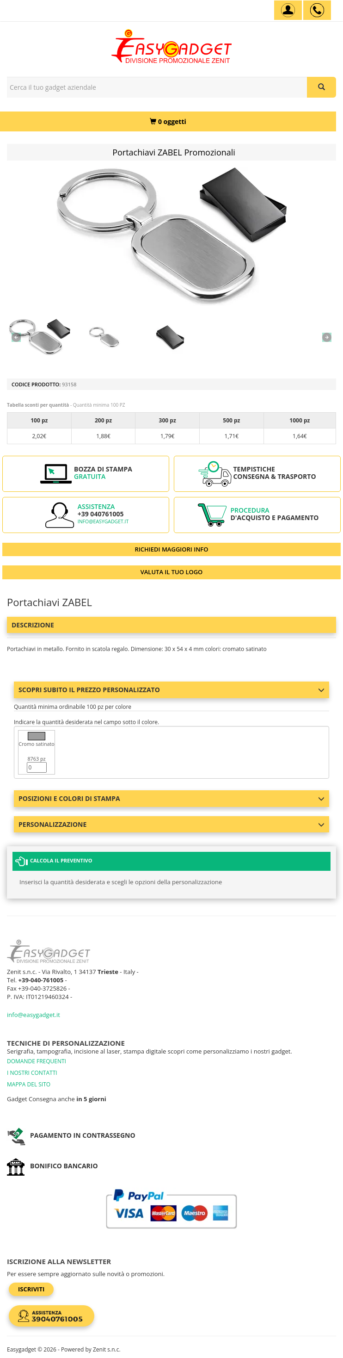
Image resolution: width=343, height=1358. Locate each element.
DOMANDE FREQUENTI (36, 1061)
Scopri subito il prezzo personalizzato (171, 689)
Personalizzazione (171, 824)
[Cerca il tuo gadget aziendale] (321, 87)
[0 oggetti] (168, 121)
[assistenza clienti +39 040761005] (317, 10)
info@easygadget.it (103, 521)
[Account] (288, 10)
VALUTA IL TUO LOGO (172, 572)
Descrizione (33, 624)
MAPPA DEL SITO (28, 1084)
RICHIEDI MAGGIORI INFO (171, 549)
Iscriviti (31, 1289)
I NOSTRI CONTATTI (32, 1073)
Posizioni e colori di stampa (171, 798)
